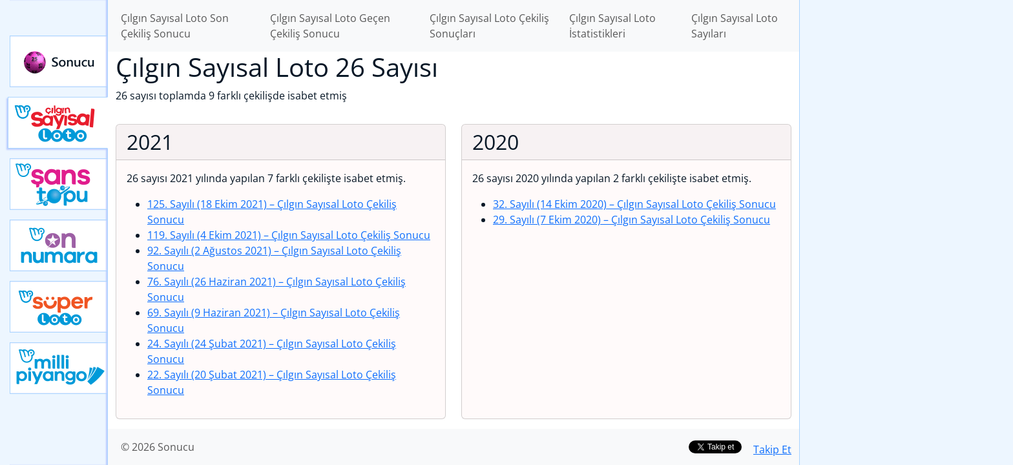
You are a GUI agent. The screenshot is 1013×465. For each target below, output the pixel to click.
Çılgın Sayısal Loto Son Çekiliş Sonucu (175, 26)
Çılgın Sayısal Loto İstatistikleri (612, 26)
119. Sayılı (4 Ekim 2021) (288, 235)
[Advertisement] (906, 204)
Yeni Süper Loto (59, 307)
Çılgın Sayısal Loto (58, 123)
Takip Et (772, 449)
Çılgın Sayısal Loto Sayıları (734, 26)
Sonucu (59, 61)
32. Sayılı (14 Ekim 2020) (634, 204)
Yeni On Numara (59, 245)
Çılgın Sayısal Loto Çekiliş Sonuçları (489, 26)
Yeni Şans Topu (59, 184)
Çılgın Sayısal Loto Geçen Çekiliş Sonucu (330, 26)
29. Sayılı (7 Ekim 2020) (631, 219)
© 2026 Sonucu (157, 447)
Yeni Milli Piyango (59, 368)
